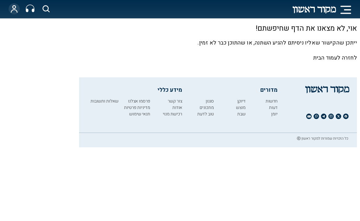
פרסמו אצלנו (139, 101)
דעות (273, 107)
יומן (274, 114)
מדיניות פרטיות (137, 107)
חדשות (272, 101)
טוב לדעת (205, 114)
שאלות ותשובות (104, 101)
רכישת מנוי (172, 114)
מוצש (241, 107)
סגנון (210, 101)
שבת (241, 114)
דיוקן (241, 101)
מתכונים (207, 107)
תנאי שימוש (139, 114)
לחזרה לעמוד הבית (335, 58)
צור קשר (175, 101)
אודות (177, 107)
